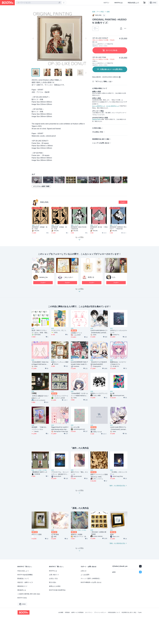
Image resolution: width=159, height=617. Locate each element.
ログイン (106, 2)
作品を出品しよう (133, 2)
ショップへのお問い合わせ (100, 143)
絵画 (108, 11)
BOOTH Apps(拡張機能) (25, 574)
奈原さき (91, 277)
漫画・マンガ (35, 225)
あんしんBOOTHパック (98, 106)
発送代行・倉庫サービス (25, 582)
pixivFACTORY (96, 119)
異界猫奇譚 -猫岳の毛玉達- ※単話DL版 (79, 227)
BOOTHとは (118, 2)
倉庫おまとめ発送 (54, 586)
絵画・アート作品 (98, 11)
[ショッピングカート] (144, 2)
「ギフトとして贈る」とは (102, 81)
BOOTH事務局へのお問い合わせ (91, 582)
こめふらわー (68, 277)
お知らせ (83, 571)
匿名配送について (23, 578)
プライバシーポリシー (100, 612)
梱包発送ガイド (22, 586)
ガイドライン (88, 612)
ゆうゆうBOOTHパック (112, 106)
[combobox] (38, 2)
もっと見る (79, 290)
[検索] (59, 2)
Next (85, 38)
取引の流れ (97, 128)
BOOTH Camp (22, 598)
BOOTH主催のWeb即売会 (57, 590)
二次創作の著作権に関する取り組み (28, 594)
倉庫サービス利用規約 (77, 612)
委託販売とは (21, 590)
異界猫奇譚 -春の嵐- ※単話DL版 (98, 227)
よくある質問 (85, 574)
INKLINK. (44, 202)
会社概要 (60, 612)
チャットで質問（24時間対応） (91, 578)
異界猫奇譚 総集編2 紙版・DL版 (39, 227)
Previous (33, 38)
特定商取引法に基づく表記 (100, 139)
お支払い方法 (98, 132)
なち (113, 277)
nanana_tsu (43, 277)
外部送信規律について (114, 612)
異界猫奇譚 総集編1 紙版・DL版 (59, 227)
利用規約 (67, 612)
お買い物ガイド (54, 574)
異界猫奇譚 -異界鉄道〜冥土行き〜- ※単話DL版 (118, 227)
